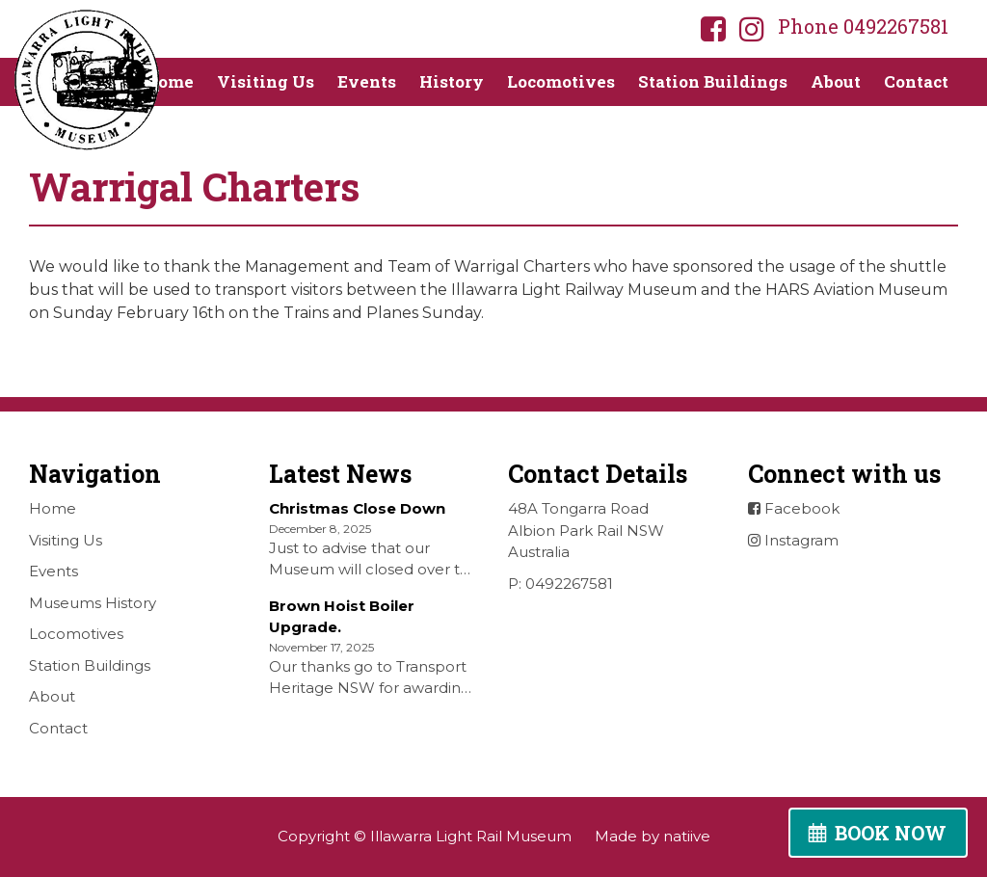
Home (169, 81)
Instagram (793, 540)
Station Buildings (712, 81)
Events (366, 81)
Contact (916, 81)
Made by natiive (652, 836)
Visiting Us (265, 81)
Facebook (794, 508)
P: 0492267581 (560, 583)
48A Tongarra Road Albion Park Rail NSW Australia (586, 530)
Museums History (92, 603)
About (836, 81)
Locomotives (561, 81)
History (451, 81)
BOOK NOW (891, 832)
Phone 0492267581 (863, 26)
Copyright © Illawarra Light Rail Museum (425, 836)
